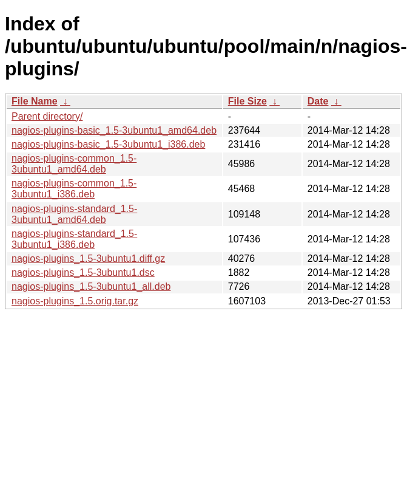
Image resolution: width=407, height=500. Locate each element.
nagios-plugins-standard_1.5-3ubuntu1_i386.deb (74, 239)
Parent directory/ (47, 116)
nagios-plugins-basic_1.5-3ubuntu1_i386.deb (108, 144)
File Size (247, 101)
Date (318, 101)
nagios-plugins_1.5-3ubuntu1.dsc (83, 272)
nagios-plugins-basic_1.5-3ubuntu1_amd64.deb (114, 130)
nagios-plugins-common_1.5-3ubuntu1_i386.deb (74, 188)
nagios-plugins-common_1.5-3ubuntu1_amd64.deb (74, 163)
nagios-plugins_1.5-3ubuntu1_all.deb (91, 286)
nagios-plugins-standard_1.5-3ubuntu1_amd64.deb (74, 214)
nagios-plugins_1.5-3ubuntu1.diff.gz (88, 258)
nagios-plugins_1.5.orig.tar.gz (75, 301)
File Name (35, 101)
